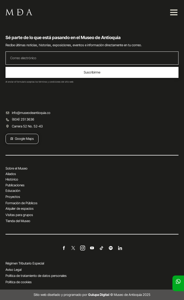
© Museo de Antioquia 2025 (119, 295)
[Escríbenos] (178, 281)
